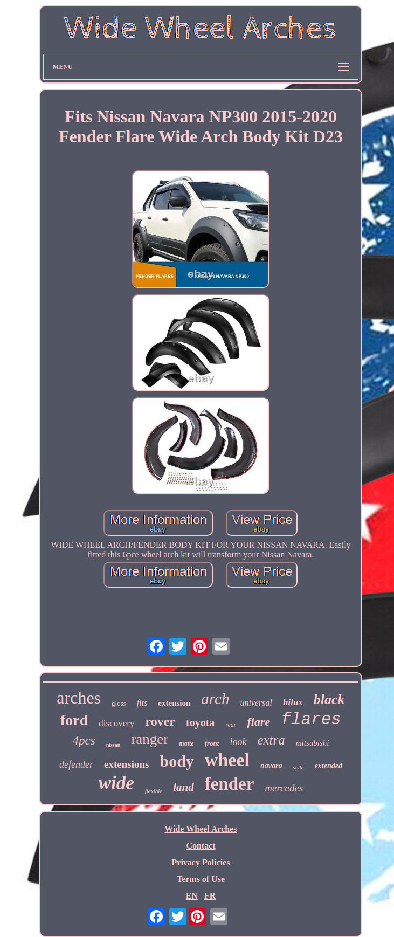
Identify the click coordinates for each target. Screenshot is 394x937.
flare (259, 721)
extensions (126, 764)
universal (256, 702)
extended (328, 766)
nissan (113, 745)
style (298, 767)
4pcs (84, 740)
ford (74, 720)
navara (271, 766)
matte (186, 743)
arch (215, 698)
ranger (149, 739)
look (238, 741)
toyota (200, 722)
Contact (200, 845)
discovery (116, 723)
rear (230, 724)
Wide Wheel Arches (200, 828)
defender (76, 764)
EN (192, 895)
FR (210, 895)
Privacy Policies (201, 862)
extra (271, 740)
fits (142, 702)
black (329, 699)
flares (311, 719)
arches (79, 697)
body (176, 761)
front (212, 743)
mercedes (284, 788)
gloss (119, 703)
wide (116, 783)
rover (160, 721)
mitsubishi (312, 743)
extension (174, 703)
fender (229, 784)
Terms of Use (201, 879)
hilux (293, 702)
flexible (153, 791)
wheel (227, 760)
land (183, 787)
